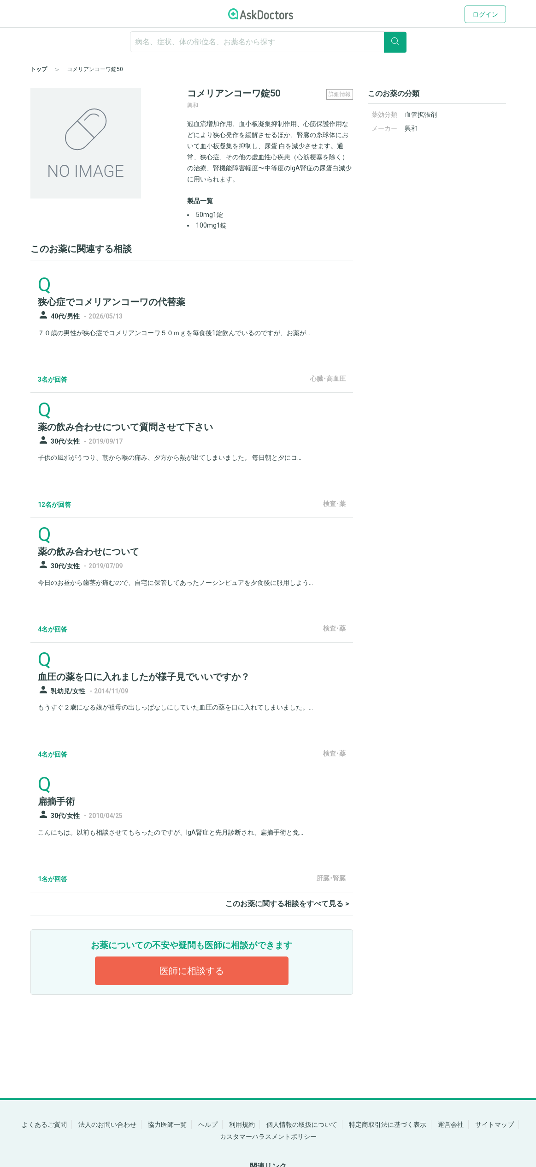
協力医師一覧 (167, 1124)
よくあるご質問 (44, 1124)
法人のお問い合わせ (107, 1124)
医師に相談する (191, 970)
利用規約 (242, 1124)
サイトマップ (494, 1124)
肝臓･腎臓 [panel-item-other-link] (331, 878)
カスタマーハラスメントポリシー (268, 1136)
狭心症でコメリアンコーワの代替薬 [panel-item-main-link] (111, 301)
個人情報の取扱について (301, 1124)
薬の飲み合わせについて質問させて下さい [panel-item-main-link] (125, 427)
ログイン (485, 14)
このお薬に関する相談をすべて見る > (287, 903)
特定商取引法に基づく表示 (387, 1124)
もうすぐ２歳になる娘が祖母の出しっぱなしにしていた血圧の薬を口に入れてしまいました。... (175, 707)
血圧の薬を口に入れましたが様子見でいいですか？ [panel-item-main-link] (144, 676)
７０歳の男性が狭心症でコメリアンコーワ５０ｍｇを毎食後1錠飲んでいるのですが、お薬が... (174, 333)
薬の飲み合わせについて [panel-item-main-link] (88, 551)
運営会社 (451, 1124)
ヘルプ (208, 1124)
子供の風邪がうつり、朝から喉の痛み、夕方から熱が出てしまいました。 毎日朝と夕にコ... (169, 457)
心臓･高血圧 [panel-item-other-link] (328, 378)
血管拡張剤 (421, 114)
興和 (411, 128)
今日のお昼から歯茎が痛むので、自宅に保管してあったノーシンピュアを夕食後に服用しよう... (175, 582)
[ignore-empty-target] (268, 41)
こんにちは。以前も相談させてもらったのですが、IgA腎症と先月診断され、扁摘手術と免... (170, 832)
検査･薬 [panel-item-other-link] (334, 503)
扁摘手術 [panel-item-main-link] (56, 801)
